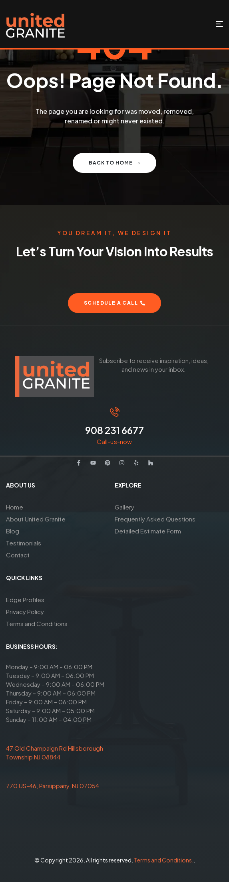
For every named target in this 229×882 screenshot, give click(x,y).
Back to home (114, 163)
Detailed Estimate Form (148, 531)
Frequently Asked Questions (155, 519)
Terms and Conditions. (163, 860)
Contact (18, 555)
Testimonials (23, 543)
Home (14, 507)
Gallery (124, 507)
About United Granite (36, 519)
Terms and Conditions (37, 623)
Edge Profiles (25, 599)
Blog (12, 531)
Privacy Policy (25, 611)
